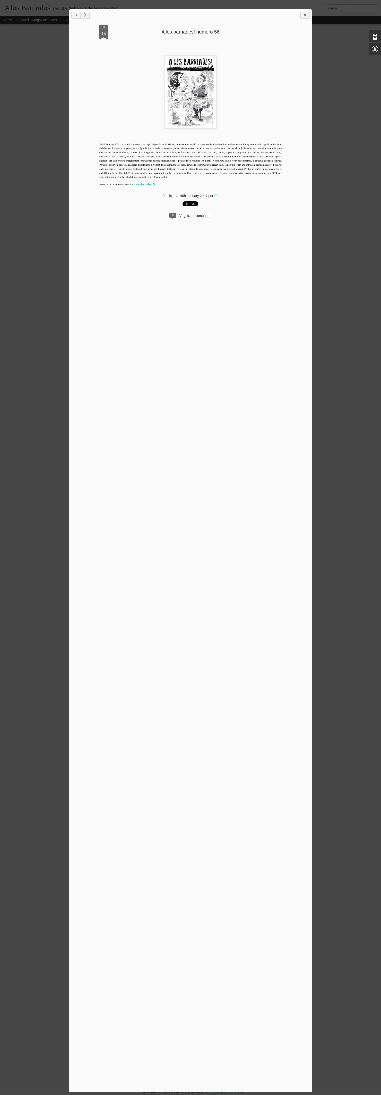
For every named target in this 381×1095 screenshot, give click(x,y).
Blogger (212, 1092)
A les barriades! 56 (145, 184)
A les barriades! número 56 (190, 31)
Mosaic (55, 20)
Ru (216, 196)
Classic (7, 20)
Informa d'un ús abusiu (231, 1092)
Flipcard (23, 20)
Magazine (39, 20)
